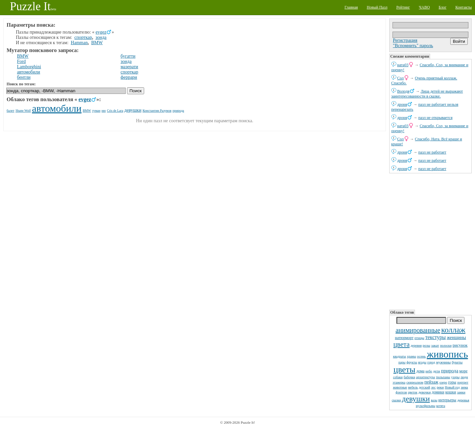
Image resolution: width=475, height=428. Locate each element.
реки (440, 387)
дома (420, 371)
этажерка (399, 382)
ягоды (422, 362)
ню (104, 110)
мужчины (443, 362)
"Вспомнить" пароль (413, 45)
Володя (403, 91)
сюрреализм (414, 382)
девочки (424, 392)
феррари (129, 77)
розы (426, 345)
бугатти (128, 56)
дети (436, 371)
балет (10, 110)
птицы (419, 338)
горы (452, 382)
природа (449, 370)
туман (96, 110)
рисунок (460, 345)
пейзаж (431, 382)
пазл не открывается (435, 117)
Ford (21, 61)
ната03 (402, 65)
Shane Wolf (23, 110)
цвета (402, 344)
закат (435, 345)
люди (464, 377)
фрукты (411, 362)
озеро (443, 382)
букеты (457, 362)
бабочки (409, 377)
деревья (463, 400)
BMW (97, 42)
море (463, 371)
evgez (101, 32)
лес (433, 387)
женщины (456, 337)
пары (402, 362)
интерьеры (447, 400)
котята (440, 406)
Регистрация (405, 40)
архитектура (425, 377)
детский (424, 387)
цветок (413, 392)
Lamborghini (29, 66)
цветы (404, 369)
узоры (455, 377)
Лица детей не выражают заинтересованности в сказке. (427, 94)
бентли (24, 77)
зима (464, 387)
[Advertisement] (430, 241)
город (431, 362)
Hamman (79, 42)
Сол (400, 78)
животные (400, 387)
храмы (411, 356)
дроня (402, 104)
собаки (397, 377)
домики (438, 392)
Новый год (452, 387)
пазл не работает (432, 152)
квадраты (399, 356)
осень (421, 356)
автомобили (28, 72)
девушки (416, 399)
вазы (434, 400)
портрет (462, 382)
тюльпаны (443, 377)
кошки (450, 392)
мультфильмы (425, 406)
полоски (446, 345)
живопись (447, 354)
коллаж (453, 330)
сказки (396, 400)
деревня (416, 345)
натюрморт (404, 337)
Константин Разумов (156, 110)
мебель (413, 387)
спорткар (83, 37)
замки (461, 392)
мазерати (129, 66)
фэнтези (401, 392)
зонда (100, 37)
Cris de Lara (115, 110)
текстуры (435, 337)
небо (429, 371)
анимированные (418, 330)
